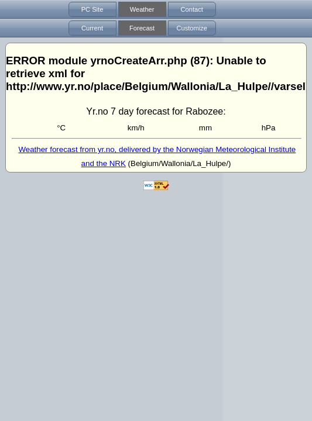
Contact (192, 9)
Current (92, 28)
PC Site (92, 9)
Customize (191, 28)
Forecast (142, 28)
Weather (142, 9)
